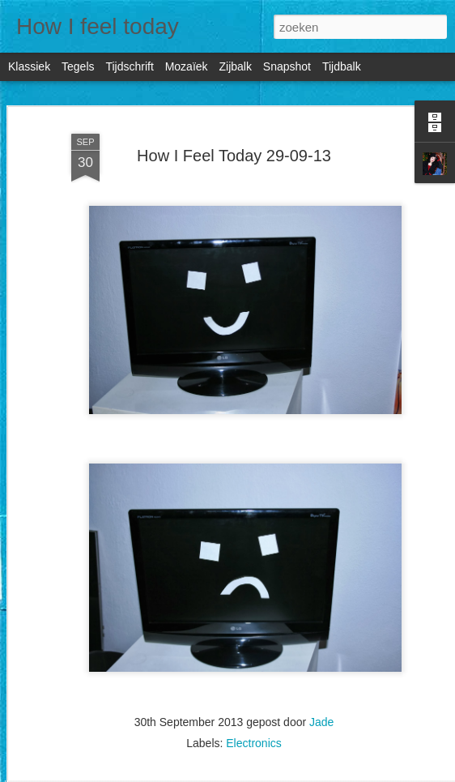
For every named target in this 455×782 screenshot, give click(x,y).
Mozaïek (186, 66)
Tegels (78, 66)
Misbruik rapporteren (365, 773)
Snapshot (287, 66)
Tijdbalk (341, 66)
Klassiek (29, 66)
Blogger (305, 773)
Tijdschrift (129, 66)
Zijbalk (235, 66)
